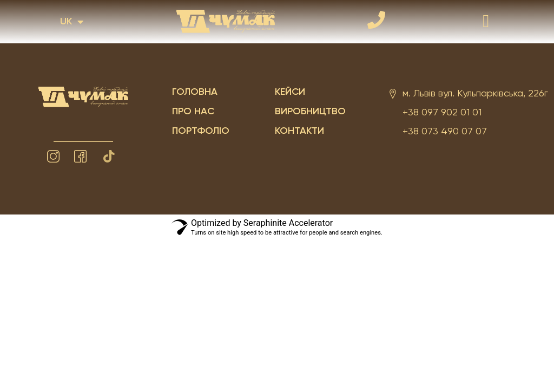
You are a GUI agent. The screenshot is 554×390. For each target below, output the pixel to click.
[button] (486, 21)
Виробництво (310, 111)
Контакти (299, 131)
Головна (194, 92)
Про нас (193, 111)
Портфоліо (200, 131)
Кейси (290, 92)
